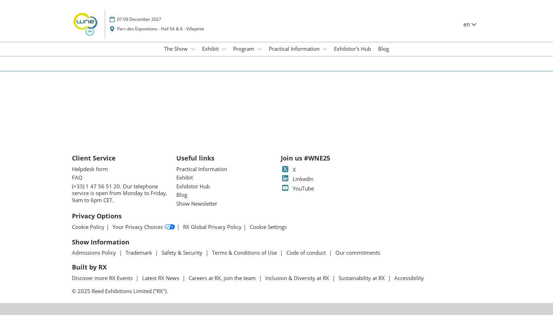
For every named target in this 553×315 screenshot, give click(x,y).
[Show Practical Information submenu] (325, 49)
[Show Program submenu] (259, 49)
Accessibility (409, 277)
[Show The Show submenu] (193, 49)
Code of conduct (306, 252)
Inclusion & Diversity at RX (297, 277)
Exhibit (211, 48)
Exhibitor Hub (193, 186)
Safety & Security (183, 252)
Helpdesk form (90, 168)
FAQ (77, 177)
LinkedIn (297, 178)
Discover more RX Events (103, 277)
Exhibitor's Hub (352, 48)
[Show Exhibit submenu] (224, 49)
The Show (176, 48)
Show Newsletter (196, 203)
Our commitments (357, 252)
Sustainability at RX (362, 277)
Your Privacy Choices (144, 227)
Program (244, 48)
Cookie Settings (268, 227)
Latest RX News (161, 277)
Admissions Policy (94, 252)
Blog (383, 48)
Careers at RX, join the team (223, 277)
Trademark (139, 252)
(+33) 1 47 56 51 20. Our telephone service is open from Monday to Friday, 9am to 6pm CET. (119, 193)
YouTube (297, 188)
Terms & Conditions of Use (245, 252)
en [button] (469, 24)
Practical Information (295, 48)
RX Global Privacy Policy (212, 227)
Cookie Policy (88, 227)
